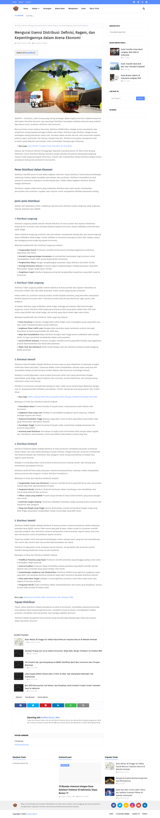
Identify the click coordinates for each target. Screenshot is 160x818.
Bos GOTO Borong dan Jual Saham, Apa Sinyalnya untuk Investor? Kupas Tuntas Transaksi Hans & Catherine (62, 686)
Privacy (144, 814)
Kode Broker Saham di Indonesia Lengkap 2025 (131, 76)
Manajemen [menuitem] (73, 8)
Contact (28, 2)
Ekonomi (25, 25)
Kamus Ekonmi (43, 697)
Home (15, 2)
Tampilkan (30, 53)
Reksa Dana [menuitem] (60, 8)
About (21, 2)
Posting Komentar (22, 745)
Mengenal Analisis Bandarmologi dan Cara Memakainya (131, 779)
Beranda (17, 25)
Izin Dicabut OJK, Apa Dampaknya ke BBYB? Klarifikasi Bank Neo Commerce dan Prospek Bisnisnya (62, 663)
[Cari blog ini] (123, 98)
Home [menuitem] (26, 8)
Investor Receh (31, 814)
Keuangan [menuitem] (47, 8)
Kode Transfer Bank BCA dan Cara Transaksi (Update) (133, 65)
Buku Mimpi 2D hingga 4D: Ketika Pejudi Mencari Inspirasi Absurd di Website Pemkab (61, 639)
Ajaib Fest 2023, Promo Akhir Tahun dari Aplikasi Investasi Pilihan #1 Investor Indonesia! (131, 793)
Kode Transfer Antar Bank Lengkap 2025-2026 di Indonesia (132, 52)
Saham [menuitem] (34, 8)
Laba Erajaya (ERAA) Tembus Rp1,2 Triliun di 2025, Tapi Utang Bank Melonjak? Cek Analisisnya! (59, 675)
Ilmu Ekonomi (29, 697)
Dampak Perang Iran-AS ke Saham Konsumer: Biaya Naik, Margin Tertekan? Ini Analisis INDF (63, 651)
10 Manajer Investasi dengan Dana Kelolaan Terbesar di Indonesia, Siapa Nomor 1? (78, 790)
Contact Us (136, 814)
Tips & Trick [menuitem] (94, 8)
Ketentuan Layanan (122, 814)
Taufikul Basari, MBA (23, 43)
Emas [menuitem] (84, 8)
